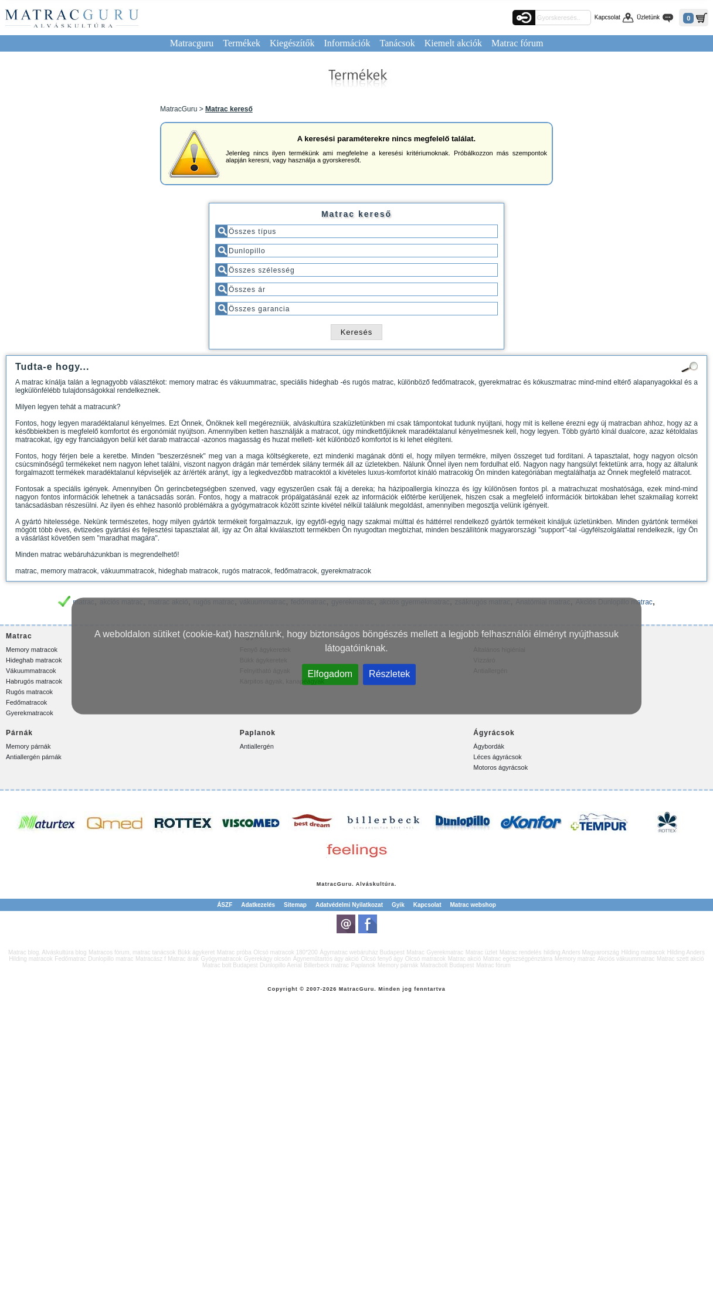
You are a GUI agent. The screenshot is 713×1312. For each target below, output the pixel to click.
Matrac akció (464, 959)
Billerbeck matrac (326, 965)
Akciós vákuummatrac (626, 959)
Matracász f (150, 959)
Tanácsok (397, 43)
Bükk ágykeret (196, 952)
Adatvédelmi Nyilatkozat (349, 905)
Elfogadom (330, 674)
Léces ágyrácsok (497, 756)
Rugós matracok (29, 691)
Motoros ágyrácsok (500, 767)
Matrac (327, 884)
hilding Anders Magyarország (581, 952)
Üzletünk (648, 17)
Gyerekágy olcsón (267, 959)
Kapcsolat (607, 17)
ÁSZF (224, 905)
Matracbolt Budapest (447, 965)
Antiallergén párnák (34, 756)
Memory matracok (31, 649)
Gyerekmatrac (444, 952)
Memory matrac (575, 959)
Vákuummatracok (31, 670)
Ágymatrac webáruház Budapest (362, 952)
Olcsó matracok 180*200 (285, 952)
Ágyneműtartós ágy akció (326, 959)
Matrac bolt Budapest (230, 965)
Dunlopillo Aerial (281, 965)
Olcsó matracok (425, 959)
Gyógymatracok (221, 959)
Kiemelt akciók (453, 43)
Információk (347, 43)
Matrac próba (234, 952)
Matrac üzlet (481, 952)
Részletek (389, 674)
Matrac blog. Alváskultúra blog (47, 952)
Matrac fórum (517, 43)
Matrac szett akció (680, 959)
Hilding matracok (642, 952)
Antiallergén (257, 746)
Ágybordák (488, 746)
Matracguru (192, 43)
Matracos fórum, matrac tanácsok (132, 952)
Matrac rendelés (521, 952)
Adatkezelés (258, 905)
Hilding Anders (685, 952)
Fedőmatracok (26, 702)
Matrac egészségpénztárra (517, 959)
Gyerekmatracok (29, 712)
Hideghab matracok (34, 660)
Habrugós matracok (34, 681)
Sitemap (295, 905)
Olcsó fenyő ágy (382, 959)
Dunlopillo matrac (110, 959)
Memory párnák (28, 746)
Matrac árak (183, 959)
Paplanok (363, 965)
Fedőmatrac (70, 959)
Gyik (398, 905)
